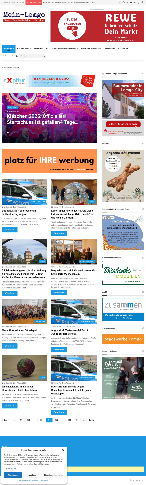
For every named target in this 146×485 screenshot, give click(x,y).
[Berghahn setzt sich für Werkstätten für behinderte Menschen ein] (74, 251)
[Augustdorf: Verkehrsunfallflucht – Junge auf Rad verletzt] (74, 311)
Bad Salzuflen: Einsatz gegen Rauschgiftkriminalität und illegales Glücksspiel (71, 390)
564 (41, 420)
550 (21, 420)
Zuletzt (91, 420)
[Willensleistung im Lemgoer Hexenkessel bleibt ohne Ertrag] (24, 368)
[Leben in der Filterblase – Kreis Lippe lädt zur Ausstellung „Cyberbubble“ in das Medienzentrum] (74, 192)
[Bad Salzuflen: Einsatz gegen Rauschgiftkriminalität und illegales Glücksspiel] (74, 368)
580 (77, 420)
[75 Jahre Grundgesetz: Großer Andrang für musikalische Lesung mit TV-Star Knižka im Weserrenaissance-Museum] (24, 251)
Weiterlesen (9, 230)
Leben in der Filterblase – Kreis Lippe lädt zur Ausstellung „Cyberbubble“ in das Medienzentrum (72, 214)
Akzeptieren (13, 475)
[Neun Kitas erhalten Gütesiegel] (24, 311)
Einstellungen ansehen (53, 475)
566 (56, 420)
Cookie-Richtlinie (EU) (91, 48)
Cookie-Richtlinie (24, 480)
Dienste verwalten (11, 468)
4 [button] (13, 132)
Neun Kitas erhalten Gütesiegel (19, 330)
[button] (63, 450)
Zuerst (6, 420)
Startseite (9, 48)
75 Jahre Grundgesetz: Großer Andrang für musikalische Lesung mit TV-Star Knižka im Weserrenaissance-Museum (24, 274)
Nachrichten (23, 48)
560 (28, 420)
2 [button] (9, 132)
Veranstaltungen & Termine (63, 48)
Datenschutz (36, 480)
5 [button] (15, 132)
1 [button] (8, 132)
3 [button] (11, 132)
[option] (49, 118)
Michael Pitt (8, 207)
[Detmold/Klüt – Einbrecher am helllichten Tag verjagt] (24, 192)
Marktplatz (40, 48)
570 (69, 420)
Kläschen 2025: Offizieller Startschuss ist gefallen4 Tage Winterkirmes (68, 2)
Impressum (45, 480)
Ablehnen (32, 475)
